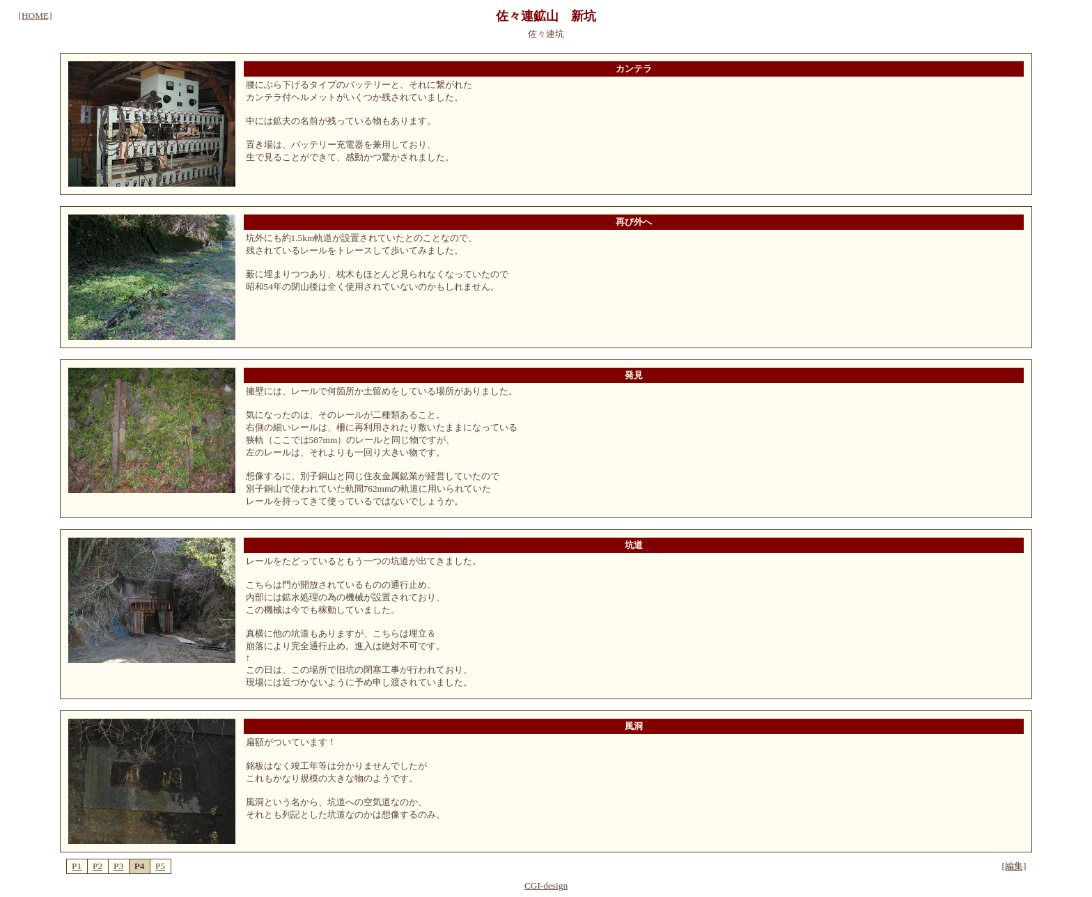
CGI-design (546, 885)
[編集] (1014, 866)
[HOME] (35, 15)
